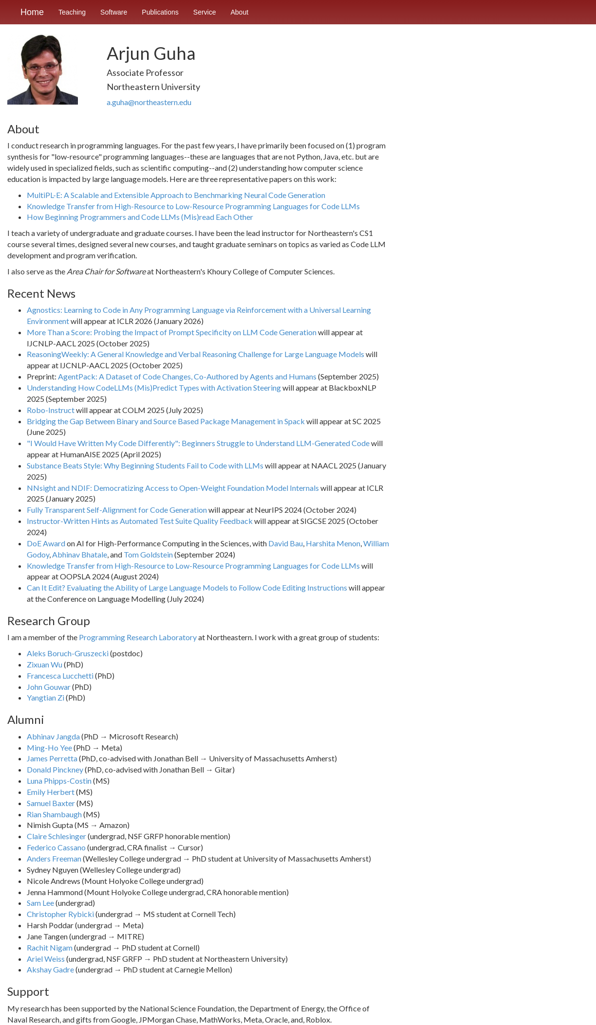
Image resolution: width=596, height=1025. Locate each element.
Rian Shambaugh (54, 814)
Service (204, 12)
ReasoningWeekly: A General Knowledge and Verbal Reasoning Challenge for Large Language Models (195, 354)
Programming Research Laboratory (138, 637)
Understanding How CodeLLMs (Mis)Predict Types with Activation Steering (154, 387)
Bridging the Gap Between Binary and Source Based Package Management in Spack (166, 421)
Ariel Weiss (46, 958)
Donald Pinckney (55, 769)
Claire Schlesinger (56, 836)
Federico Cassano (56, 847)
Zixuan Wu (44, 664)
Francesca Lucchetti (60, 675)
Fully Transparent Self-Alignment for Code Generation (117, 509)
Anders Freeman (54, 858)
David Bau (285, 543)
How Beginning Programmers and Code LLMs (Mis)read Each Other (140, 216)
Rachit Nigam (50, 947)
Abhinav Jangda (53, 736)
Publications (160, 12)
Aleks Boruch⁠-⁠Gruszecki (68, 653)
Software (113, 12)
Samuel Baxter (51, 803)
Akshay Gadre (50, 969)
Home (32, 12)
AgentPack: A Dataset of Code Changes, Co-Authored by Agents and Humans (187, 376)
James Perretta (52, 758)
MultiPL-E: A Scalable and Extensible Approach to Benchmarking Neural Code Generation (176, 194)
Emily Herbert (50, 791)
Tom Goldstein (148, 554)
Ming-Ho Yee (49, 747)
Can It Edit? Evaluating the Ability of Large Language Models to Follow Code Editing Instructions (187, 587)
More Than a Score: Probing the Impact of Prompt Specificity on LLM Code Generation (172, 332)
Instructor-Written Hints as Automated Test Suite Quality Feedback (140, 520)
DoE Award (46, 543)
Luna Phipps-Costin (59, 780)
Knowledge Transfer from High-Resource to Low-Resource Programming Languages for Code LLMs (193, 206)
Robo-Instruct (50, 409)
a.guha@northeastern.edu (149, 102)
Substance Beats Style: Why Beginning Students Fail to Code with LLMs (145, 465)
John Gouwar (49, 686)
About (240, 12)
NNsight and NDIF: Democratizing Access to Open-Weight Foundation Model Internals (173, 487)
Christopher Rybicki (60, 913)
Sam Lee (40, 902)
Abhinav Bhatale (79, 554)
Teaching (72, 12)
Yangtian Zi (45, 697)
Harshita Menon (333, 543)
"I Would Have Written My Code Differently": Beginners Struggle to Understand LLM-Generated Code (198, 443)
